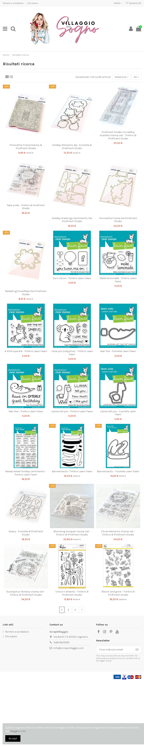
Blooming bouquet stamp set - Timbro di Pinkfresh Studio (72, 533)
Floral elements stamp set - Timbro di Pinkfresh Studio (118, 533)
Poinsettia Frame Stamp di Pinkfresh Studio (26, 146)
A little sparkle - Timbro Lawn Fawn (26, 351)
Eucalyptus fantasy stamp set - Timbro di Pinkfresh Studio (25, 593)
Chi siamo (32, 3)
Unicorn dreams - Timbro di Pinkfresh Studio (72, 593)
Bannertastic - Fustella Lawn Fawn (118, 471)
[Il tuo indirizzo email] (114, 649)
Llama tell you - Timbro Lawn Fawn (72, 411)
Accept (13, 738)
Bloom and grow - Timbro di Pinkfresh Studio (118, 593)
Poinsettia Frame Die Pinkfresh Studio (118, 220)
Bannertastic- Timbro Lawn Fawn (72, 471)
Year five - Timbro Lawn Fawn (26, 411)
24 (136, 77)
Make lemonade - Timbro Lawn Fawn (118, 280)
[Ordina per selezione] (121, 77)
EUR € (118, 3)
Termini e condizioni (13, 3)
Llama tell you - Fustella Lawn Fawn (118, 413)
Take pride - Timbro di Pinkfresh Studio (26, 207)
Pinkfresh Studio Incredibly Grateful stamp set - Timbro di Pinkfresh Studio (118, 135)
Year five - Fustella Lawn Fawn (118, 351)
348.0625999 (61, 642)
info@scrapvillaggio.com (68, 648)
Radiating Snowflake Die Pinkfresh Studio (25, 293)
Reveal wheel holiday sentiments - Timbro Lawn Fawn (25, 473)
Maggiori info (18, 731)
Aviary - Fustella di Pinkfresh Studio (26, 533)
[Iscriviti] (137, 649)
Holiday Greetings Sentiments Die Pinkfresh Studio (72, 220)
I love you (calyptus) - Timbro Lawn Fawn (72, 353)
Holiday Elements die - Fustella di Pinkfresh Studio (72, 146)
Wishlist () (133, 3)
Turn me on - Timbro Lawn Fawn (72, 278)
